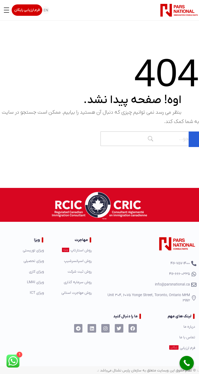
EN (46, 10)
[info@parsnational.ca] (147, 284)
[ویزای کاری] (25, 271)
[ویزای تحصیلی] (25, 261)
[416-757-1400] (147, 263)
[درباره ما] (172, 326)
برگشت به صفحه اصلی (172, 154)
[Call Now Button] (187, 363)
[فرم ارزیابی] (172, 348)
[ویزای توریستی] (25, 250)
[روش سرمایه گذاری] (71, 282)
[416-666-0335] (147, 274)
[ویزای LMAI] (25, 282)
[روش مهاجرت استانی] (71, 293)
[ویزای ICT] (25, 293)
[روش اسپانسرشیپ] (71, 261)
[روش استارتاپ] (71, 250)
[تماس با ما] (172, 337)
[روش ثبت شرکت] (71, 271)
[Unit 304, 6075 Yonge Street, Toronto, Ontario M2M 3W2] (147, 297)
